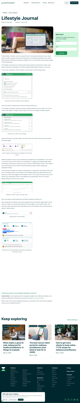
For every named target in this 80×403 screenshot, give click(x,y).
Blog (38, 382)
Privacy (53, 380)
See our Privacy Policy (23, 396)
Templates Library (40, 386)
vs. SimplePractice (70, 377)
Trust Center (54, 382)
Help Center (39, 388)
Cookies (53, 384)
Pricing (45, 3)
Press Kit (54, 376)
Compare (69, 374)
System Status (55, 378)
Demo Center (70, 371)
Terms (53, 386)
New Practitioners (40, 374)
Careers (53, 372)
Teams (38, 370)
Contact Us (54, 374)
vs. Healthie (69, 379)
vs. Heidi (68, 385)
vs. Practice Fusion (71, 383)
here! (36, 105)
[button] (27, 3)
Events (38, 384)
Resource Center (40, 380)
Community (39, 390)
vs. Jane (68, 381)
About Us (54, 370)
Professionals (40, 372)
